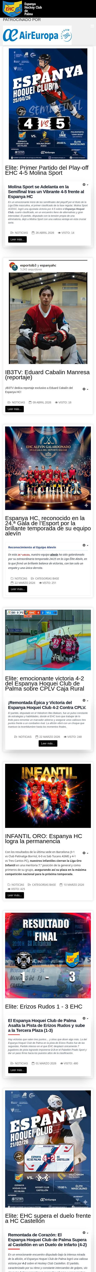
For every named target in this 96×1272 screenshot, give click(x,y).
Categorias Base (47, 578)
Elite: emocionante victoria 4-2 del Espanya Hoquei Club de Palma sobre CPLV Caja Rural (44, 683)
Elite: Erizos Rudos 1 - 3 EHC (43, 1006)
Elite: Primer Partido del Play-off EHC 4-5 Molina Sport (47, 170)
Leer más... (17, 239)
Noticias (21, 232)
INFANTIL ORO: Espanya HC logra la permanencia (43, 838)
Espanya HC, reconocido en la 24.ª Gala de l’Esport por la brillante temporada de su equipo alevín (48, 526)
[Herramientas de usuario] (85, 184)
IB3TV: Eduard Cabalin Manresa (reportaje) (47, 374)
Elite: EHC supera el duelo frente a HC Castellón (48, 1218)
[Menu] (92, 26)
